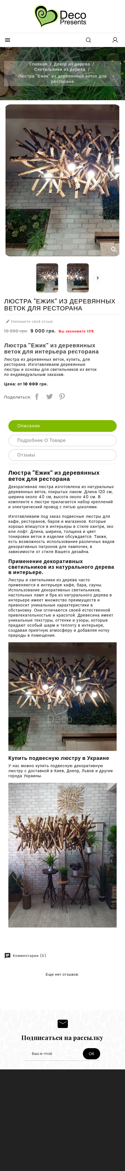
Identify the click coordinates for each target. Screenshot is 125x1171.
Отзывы (26, 455)
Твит (49, 396)
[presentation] (97, 278)
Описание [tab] (28, 426)
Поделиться (36, 396)
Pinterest (62, 396)
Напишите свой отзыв (29, 321)
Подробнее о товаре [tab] (41, 440)
